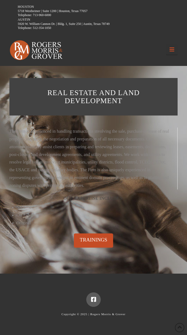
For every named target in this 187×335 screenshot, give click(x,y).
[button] (172, 49)
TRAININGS (93, 240)
